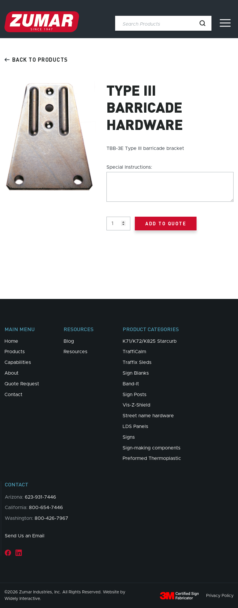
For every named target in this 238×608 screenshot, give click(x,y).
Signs (129, 437)
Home (11, 341)
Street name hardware (148, 415)
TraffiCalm (134, 351)
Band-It (131, 383)
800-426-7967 (51, 518)
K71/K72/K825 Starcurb (150, 341)
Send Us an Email (24, 535)
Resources (75, 351)
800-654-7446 (46, 507)
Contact (13, 394)
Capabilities (17, 362)
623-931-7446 (40, 497)
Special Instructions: (129, 167)
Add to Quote (165, 223)
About (11, 373)
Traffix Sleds (137, 362)
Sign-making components (151, 448)
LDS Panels (135, 426)
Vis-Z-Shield (136, 405)
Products (14, 351)
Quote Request (21, 383)
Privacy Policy (220, 595)
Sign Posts (134, 394)
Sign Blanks (136, 373)
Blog (69, 341)
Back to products (36, 59)
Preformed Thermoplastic (152, 458)
